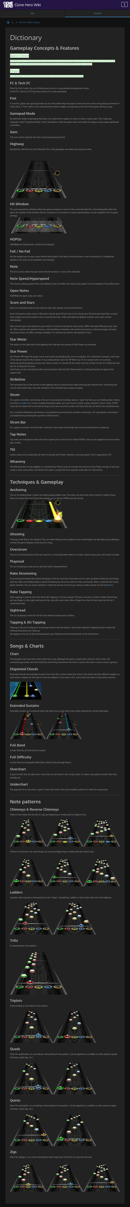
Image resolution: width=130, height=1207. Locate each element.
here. (111, 585)
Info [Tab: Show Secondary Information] (32, 13)
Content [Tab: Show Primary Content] (97, 13)
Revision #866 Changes (29, 22)
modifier (24, 403)
